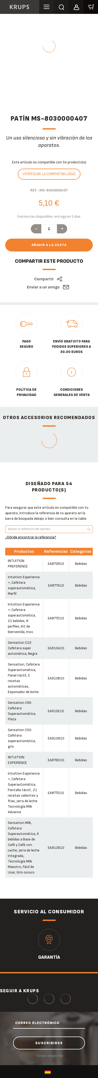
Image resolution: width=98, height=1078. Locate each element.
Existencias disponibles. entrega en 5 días (49, 216)
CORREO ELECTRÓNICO (38, 1022)
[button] (76, 6)
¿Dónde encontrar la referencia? (30, 537)
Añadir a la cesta (49, 245)
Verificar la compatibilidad (49, 173)
